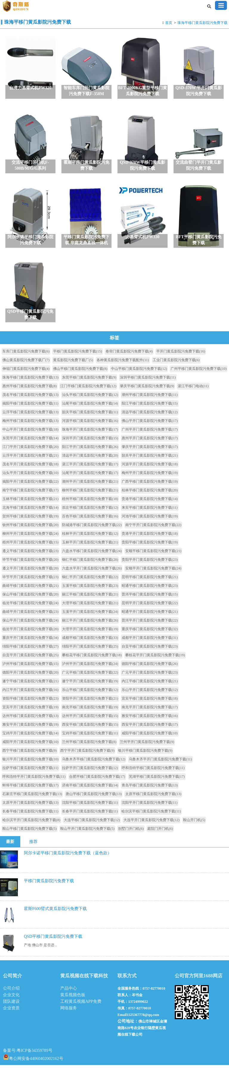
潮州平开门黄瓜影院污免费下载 (90, 487)
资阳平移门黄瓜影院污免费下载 (30, 704)
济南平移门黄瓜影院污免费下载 (90, 791)
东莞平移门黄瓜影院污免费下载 (89, 383)
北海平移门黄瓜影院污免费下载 (30, 513)
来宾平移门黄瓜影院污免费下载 (150, 513)
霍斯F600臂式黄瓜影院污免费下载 (55, 914)
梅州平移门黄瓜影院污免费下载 (30, 427)
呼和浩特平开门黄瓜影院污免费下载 (34, 782)
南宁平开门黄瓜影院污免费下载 (153, 531)
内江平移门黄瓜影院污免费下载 (150, 687)
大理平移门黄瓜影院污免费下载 (90, 609)
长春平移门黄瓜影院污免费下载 (30, 817)
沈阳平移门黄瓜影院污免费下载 (90, 808)
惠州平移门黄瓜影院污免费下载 (29, 392)
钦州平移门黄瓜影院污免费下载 (30, 531)
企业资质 (11, 1014)
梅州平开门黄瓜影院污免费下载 (150, 479)
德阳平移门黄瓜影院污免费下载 (150, 670)
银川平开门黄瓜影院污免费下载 (30, 765)
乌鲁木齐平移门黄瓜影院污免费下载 (93, 765)
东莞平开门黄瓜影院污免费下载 (30, 444)
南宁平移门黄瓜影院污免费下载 (30, 496)
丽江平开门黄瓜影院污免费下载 (90, 626)
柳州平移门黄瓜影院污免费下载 (90, 496)
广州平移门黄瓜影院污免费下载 (199, 375)
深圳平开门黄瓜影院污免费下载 (90, 444)
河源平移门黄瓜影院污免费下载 (90, 427)
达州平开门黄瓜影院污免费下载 (90, 722)
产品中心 (68, 994)
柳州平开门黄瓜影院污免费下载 (30, 539)
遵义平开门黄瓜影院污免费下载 (30, 574)
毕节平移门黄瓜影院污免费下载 (30, 565)
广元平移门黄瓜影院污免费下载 (90, 678)
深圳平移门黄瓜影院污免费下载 (148, 383)
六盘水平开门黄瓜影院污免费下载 (92, 574)
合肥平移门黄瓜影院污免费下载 (97, 782)
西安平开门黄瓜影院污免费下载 (150, 730)
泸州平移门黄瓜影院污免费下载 (30, 670)
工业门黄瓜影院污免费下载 (176, 366)
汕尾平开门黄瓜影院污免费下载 (90, 479)
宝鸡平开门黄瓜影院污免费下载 (30, 739)
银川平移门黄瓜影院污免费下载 (145, 756)
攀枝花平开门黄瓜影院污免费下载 (155, 661)
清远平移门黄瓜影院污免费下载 (150, 418)
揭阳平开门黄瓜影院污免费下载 (30, 487)
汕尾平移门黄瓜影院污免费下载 (90, 409)
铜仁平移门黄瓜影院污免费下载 (90, 565)
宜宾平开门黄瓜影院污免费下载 (30, 713)
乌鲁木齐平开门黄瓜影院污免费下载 (160, 765)
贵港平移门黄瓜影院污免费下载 (150, 505)
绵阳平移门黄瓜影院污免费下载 (30, 652)
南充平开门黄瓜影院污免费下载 (150, 713)
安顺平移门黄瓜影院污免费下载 (153, 557)
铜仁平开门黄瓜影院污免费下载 (90, 583)
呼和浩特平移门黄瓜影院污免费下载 (153, 774)
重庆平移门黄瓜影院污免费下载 (150, 635)
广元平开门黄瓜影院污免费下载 (150, 678)
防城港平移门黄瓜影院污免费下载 (92, 531)
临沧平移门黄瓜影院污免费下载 (30, 609)
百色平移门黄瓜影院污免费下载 (90, 522)
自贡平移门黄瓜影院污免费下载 (150, 652)
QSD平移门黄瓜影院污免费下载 (53, 942)
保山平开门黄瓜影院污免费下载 (30, 626)
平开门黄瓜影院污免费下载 (180, 357)
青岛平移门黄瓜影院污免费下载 (150, 791)
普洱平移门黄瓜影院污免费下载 (150, 600)
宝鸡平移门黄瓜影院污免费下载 (90, 739)
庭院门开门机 (160, 835)
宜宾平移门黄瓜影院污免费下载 (150, 704)
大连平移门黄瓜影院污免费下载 (92, 826)
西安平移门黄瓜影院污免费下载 (90, 730)
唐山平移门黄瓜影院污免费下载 (94, 800)
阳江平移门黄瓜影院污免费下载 (150, 409)
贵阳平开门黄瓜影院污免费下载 (150, 565)
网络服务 (68, 1014)
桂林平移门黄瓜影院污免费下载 (150, 496)
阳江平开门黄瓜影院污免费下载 (90, 453)
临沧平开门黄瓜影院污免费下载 (30, 635)
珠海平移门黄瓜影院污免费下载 (202, 23)
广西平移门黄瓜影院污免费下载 (150, 487)
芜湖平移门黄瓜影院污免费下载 (157, 782)
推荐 (33, 847)
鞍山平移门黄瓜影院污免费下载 (29, 835)
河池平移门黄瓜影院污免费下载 (150, 522)
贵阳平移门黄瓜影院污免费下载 (150, 548)
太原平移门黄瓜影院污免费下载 (153, 800)
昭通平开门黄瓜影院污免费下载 (150, 618)
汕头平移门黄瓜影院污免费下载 (90, 401)
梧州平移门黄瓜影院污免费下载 (90, 505)
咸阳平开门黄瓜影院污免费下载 (30, 748)
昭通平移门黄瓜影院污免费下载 (150, 592)
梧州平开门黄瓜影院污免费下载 (30, 548)
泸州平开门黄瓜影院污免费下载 (90, 670)
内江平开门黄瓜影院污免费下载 (30, 696)
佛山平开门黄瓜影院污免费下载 (150, 427)
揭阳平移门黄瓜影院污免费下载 (30, 409)
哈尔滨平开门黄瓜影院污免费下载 (31, 826)
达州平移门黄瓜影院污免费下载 (30, 722)
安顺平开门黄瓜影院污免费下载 (153, 574)
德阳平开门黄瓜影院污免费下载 (30, 678)
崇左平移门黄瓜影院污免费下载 (90, 513)
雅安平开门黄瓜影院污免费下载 (30, 730)
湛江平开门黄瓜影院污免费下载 (90, 470)
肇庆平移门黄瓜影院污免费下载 (147, 392)
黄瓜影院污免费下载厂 (73, 366)
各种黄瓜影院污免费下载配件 (123, 366)
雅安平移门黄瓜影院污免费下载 (150, 722)
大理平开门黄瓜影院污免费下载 (90, 635)
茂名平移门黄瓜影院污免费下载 (30, 401)
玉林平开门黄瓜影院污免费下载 (90, 548)
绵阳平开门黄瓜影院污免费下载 (90, 652)
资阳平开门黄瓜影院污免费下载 (90, 704)
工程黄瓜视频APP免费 (80, 1007)
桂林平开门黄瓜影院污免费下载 (90, 539)
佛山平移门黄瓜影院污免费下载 (80, 375)
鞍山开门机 (194, 826)
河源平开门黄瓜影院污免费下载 (150, 470)
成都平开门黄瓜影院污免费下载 (150, 644)
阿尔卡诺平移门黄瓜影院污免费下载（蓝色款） (68, 859)
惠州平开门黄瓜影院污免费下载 (150, 444)
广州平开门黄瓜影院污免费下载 (150, 435)
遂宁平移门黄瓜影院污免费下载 (30, 687)
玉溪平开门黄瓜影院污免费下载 (90, 618)
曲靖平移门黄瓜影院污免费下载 (30, 592)
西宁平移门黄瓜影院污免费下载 (29, 756)
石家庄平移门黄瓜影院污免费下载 (32, 800)
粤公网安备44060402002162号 (33, 1063)
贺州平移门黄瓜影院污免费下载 (30, 522)
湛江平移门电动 (193, 392)
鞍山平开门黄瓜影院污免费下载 (87, 835)
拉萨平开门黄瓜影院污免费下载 (90, 774)
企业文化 (11, 1001)
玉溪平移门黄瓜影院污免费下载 (90, 592)
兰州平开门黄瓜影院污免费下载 (147, 748)
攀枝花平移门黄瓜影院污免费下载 (92, 661)
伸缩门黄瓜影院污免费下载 (25, 375)
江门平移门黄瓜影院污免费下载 (88, 392)
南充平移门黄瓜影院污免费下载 (90, 713)
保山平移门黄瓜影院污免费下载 (30, 600)
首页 (168, 23)
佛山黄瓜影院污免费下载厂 (25, 366)
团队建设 (11, 1007)
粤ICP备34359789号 (34, 1056)
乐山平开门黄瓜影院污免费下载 (150, 696)
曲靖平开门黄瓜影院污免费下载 (30, 618)
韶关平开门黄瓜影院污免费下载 (150, 461)
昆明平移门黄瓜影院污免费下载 (150, 583)
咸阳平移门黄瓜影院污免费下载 (150, 739)
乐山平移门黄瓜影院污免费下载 (90, 696)
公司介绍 (11, 994)
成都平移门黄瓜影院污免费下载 (90, 644)
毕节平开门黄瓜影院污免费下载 (30, 583)
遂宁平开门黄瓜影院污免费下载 (90, 687)
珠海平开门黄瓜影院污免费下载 (90, 435)
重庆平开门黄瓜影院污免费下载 (30, 644)
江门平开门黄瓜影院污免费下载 (30, 453)
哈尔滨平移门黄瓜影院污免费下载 (151, 817)
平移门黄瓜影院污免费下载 (77, 357)
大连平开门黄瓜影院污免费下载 (151, 826)
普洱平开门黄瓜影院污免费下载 (150, 626)
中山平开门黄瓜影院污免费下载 (30, 435)
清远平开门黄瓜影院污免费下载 (90, 461)
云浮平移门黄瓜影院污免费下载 (30, 418)
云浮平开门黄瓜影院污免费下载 (30, 461)
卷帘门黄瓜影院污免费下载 (129, 357)
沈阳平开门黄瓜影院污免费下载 (150, 808)
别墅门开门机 (131, 835)
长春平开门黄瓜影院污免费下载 (90, 817)
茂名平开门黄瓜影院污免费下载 (30, 470)
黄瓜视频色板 (72, 1001)
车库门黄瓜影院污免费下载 (25, 357)
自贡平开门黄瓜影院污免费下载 (30, 661)
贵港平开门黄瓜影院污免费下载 (150, 539)
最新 (10, 847)
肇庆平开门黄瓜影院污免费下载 (150, 453)
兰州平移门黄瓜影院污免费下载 (89, 748)
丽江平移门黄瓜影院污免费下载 (90, 600)
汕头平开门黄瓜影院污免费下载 (30, 479)
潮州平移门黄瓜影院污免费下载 (150, 401)
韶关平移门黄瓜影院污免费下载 (90, 418)
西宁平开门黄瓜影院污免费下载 (87, 756)
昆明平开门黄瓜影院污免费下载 (150, 609)
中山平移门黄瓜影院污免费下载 (139, 375)
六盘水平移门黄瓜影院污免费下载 (92, 557)
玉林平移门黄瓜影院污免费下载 (30, 505)
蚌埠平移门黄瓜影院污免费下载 (30, 791)
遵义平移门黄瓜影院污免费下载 (30, 557)
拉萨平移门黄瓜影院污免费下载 (30, 774)
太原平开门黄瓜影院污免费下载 (30, 808)
